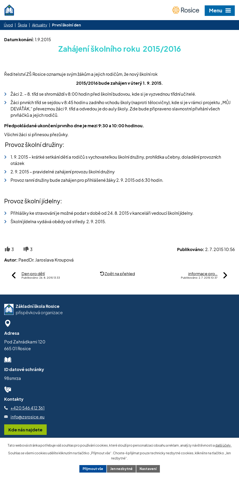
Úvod (8, 24)
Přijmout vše (93, 468)
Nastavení (148, 468)
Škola (22, 24)
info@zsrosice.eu (28, 416)
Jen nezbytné (121, 468)
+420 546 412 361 (28, 408)
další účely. (223, 445)
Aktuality (39, 24)
